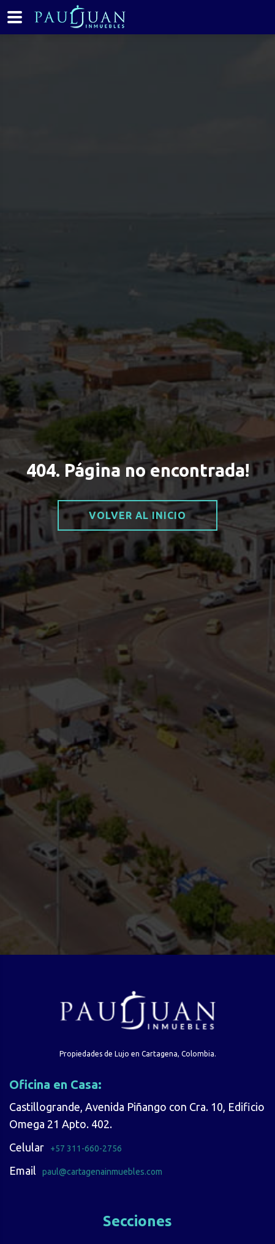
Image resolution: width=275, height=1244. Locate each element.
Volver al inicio (137, 515)
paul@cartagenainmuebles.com (102, 1172)
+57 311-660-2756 (86, 1148)
